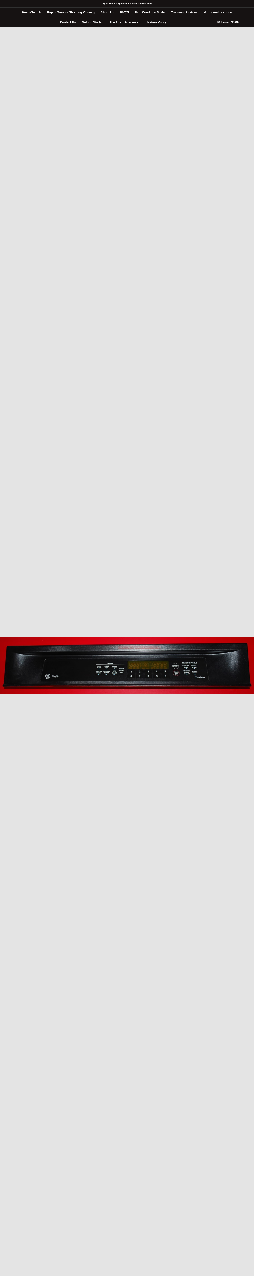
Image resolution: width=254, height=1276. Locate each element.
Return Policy (157, 22)
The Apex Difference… (125, 22)
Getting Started (93, 22)
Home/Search (31, 12)
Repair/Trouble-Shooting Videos (70, 12)
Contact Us (68, 22)
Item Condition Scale (150, 12)
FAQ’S (124, 12)
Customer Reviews (184, 12)
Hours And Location (218, 12)
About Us (107, 12)
